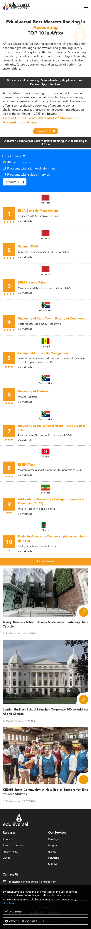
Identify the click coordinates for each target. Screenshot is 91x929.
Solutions (53, 858)
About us (8, 839)
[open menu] (86, 6)
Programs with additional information (32, 168)
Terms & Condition (13, 845)
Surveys (52, 864)
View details (25, 221)
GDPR (6, 858)
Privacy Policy (10, 852)
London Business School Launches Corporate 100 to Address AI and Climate (45, 711)
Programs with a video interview (28, 174)
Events (52, 852)
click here (9, 903)
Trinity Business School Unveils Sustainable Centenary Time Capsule (45, 624)
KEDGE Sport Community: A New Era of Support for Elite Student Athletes (45, 792)
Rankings (53, 839)
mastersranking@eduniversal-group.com (32, 882)
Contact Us (10, 874)
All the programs (18, 162)
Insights (52, 845)
